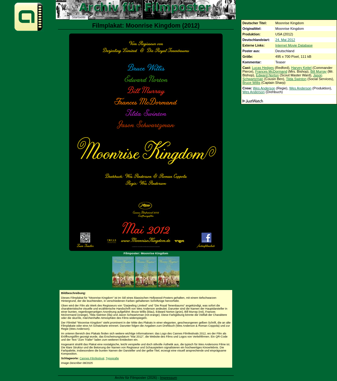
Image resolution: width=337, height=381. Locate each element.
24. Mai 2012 (285, 40)
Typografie (112, 358)
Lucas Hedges (263, 68)
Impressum (168, 377)
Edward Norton (267, 75)
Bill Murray (318, 71)
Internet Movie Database (294, 45)
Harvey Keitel (301, 68)
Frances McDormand (271, 71)
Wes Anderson (264, 88)
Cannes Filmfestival (92, 358)
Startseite (79, 17)
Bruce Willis (251, 82)
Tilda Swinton (296, 79)
